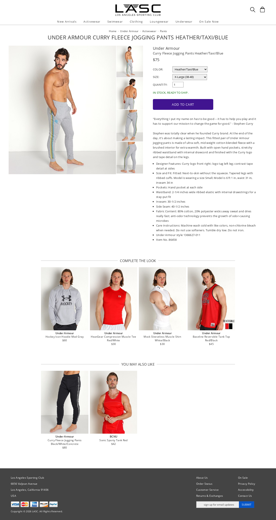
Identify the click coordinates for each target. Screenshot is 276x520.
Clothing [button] (136, 21)
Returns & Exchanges (209, 496)
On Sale (243, 478)
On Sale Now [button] (209, 21)
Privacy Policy (246, 484)
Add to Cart (183, 104)
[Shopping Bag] (262, 9)
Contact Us (245, 496)
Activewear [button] (91, 21)
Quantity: (160, 85)
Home (112, 31)
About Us (202, 478)
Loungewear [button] (159, 21)
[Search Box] (252, 9)
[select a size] (189, 77)
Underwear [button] (184, 21)
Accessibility (246, 490)
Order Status (204, 484)
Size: (156, 77)
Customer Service (207, 490)
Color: (158, 69)
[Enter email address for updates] (217, 504)
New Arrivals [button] (67, 21)
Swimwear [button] (115, 21)
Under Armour (166, 48)
